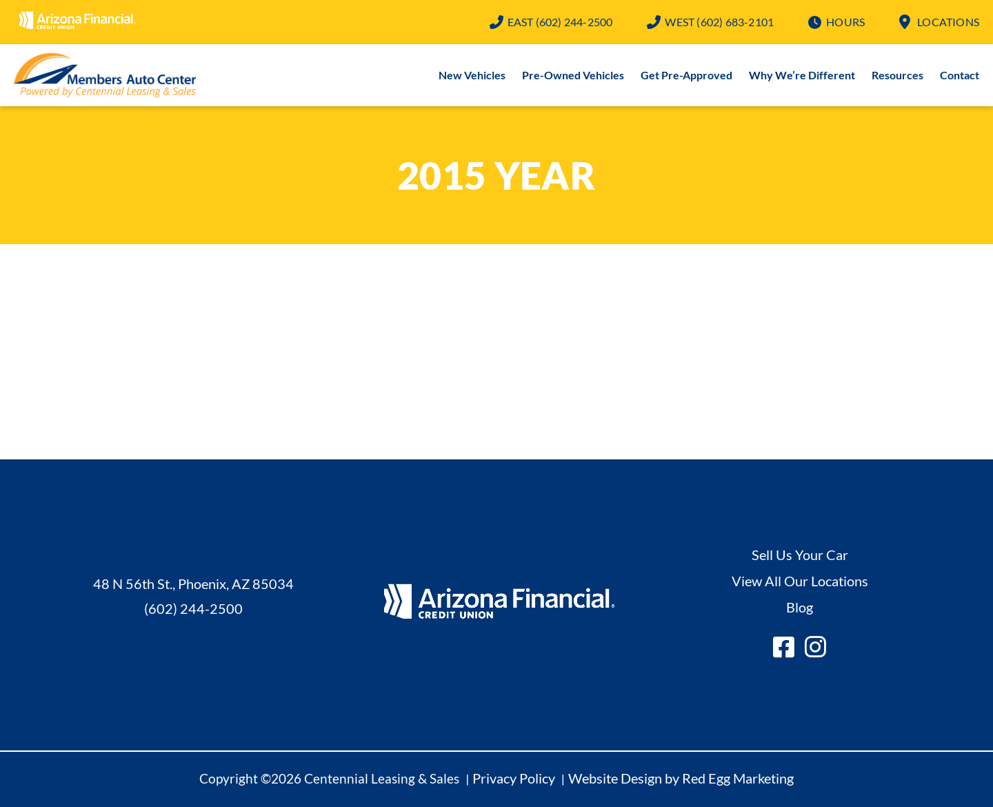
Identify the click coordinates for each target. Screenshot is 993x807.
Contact (959, 74)
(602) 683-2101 (719, 21)
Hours (845, 21)
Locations (948, 21)
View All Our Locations (800, 580)
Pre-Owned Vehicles (573, 74)
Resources (897, 74)
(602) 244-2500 (560, 21)
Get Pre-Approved (686, 74)
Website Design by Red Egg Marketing (681, 778)
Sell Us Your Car (800, 554)
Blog (799, 607)
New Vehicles (472, 74)
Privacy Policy (513, 778)
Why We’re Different (802, 74)
